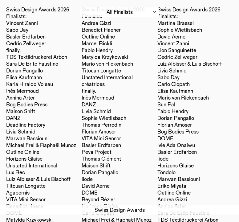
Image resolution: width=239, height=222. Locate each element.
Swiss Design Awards (120, 210)
